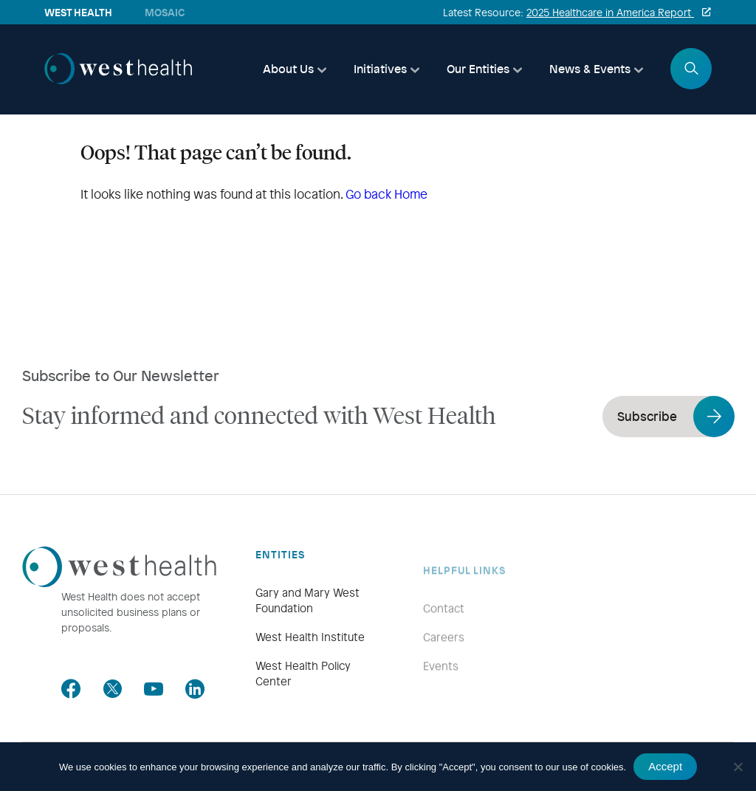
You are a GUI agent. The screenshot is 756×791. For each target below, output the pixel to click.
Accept (665, 766)
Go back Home (386, 193)
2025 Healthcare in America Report (610, 12)
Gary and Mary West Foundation (307, 618)
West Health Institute (310, 655)
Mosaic (165, 12)
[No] (737, 766)
